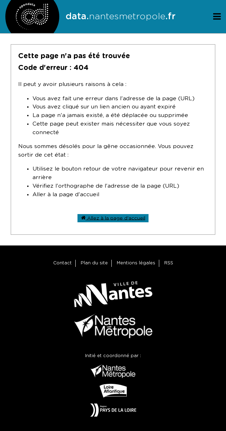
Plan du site (94, 263)
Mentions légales (136, 263)
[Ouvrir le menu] (216, 16)
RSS (168, 263)
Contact (62, 263)
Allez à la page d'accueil (113, 217)
